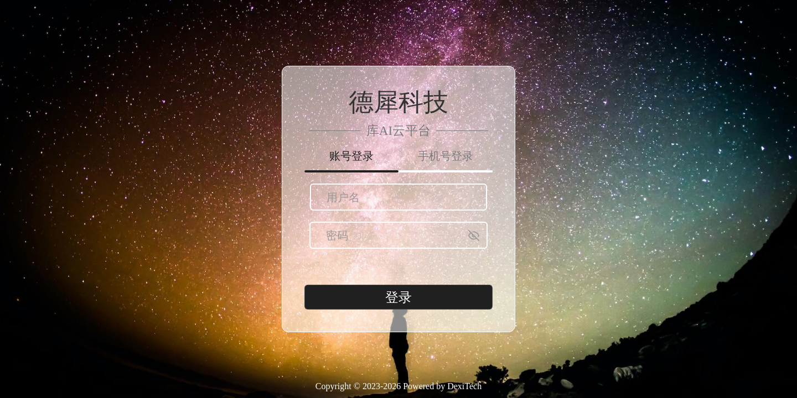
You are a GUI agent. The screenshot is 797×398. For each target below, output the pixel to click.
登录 (398, 297)
